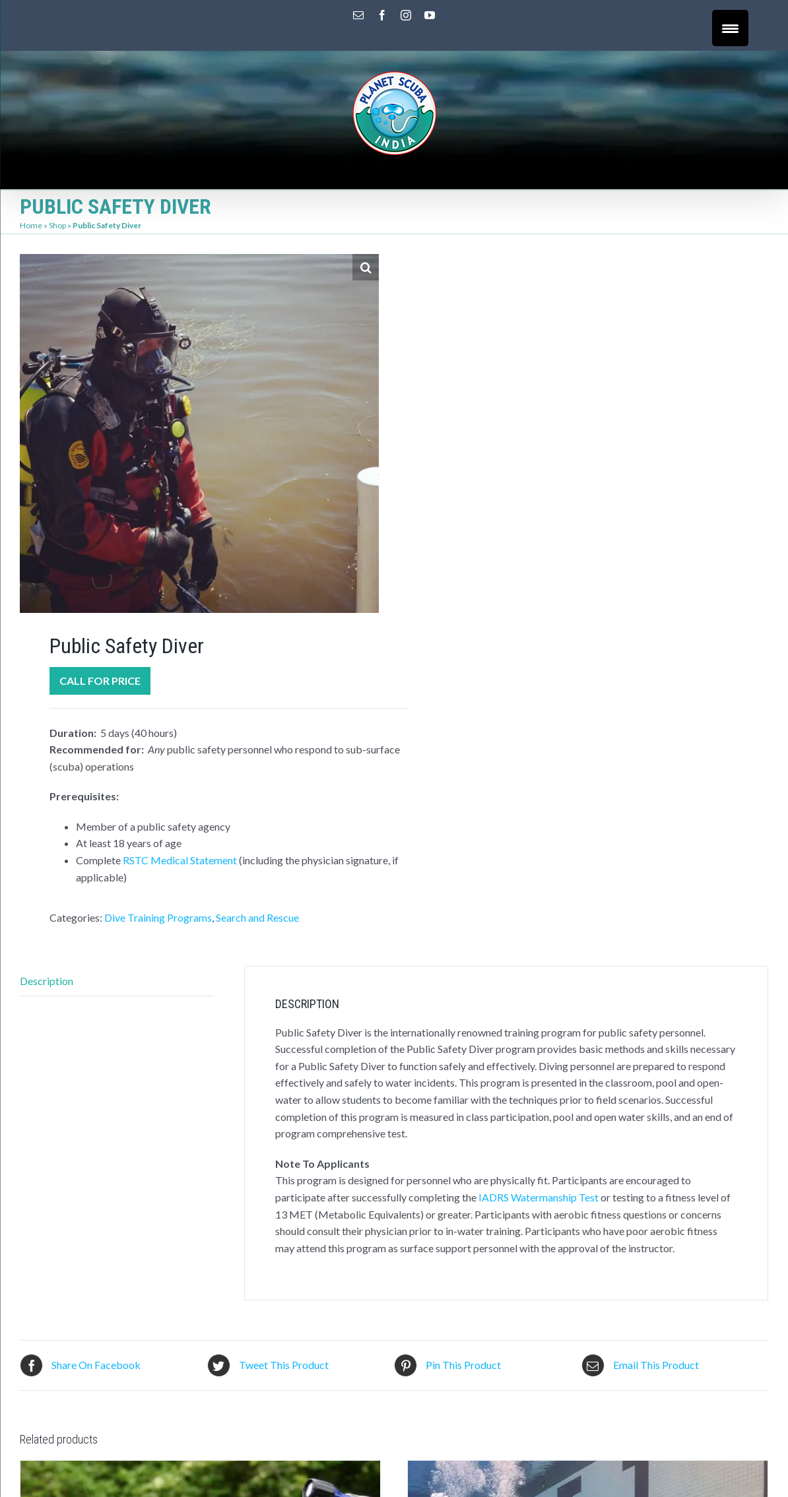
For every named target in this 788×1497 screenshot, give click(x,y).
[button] (365, 267)
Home (31, 225)
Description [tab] (46, 980)
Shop (57, 225)
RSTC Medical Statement (180, 860)
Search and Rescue (257, 917)
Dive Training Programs (158, 917)
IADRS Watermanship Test (538, 1197)
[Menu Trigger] (730, 28)
